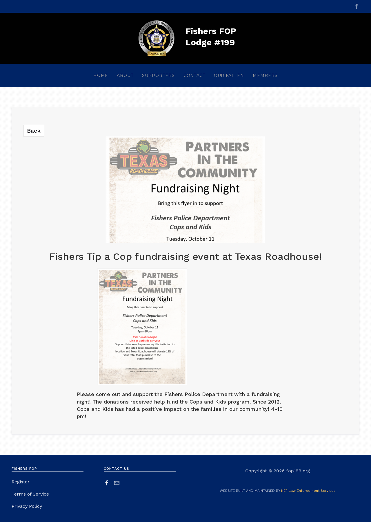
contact (194, 75)
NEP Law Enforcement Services (308, 491)
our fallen (229, 75)
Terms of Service (30, 495)
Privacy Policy (27, 507)
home (100, 75)
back (34, 130)
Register (21, 482)
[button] (125, 75)
